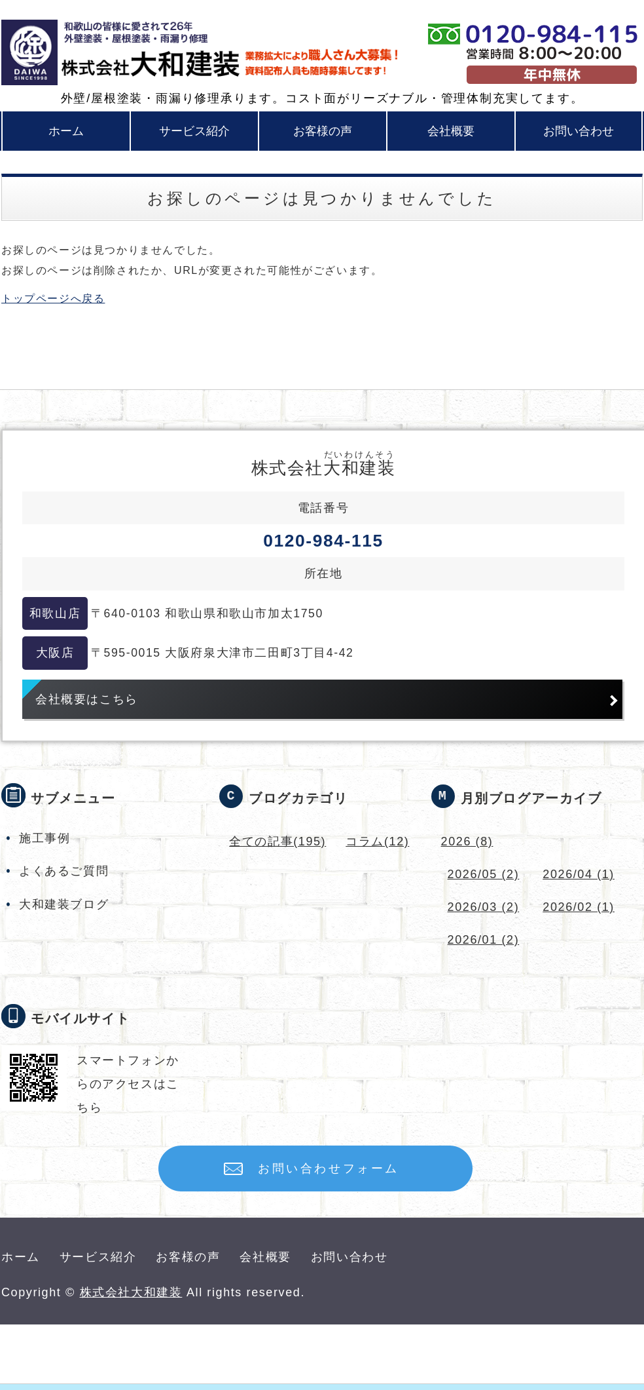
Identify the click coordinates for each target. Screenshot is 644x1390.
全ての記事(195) (277, 841)
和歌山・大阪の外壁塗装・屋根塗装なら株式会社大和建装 (137, 52)
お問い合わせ (578, 131)
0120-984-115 (323, 540)
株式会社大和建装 (131, 1292)
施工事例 (44, 838)
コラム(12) (377, 841)
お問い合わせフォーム (328, 1168)
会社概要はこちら (86, 699)
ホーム (66, 131)
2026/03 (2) (484, 907)
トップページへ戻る (53, 298)
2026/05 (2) (484, 874)
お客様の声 (322, 131)
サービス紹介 (194, 131)
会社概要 (450, 131)
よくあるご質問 (64, 871)
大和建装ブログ (64, 904)
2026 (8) (467, 841)
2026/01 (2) (484, 939)
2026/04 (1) (579, 874)
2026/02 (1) (579, 907)
